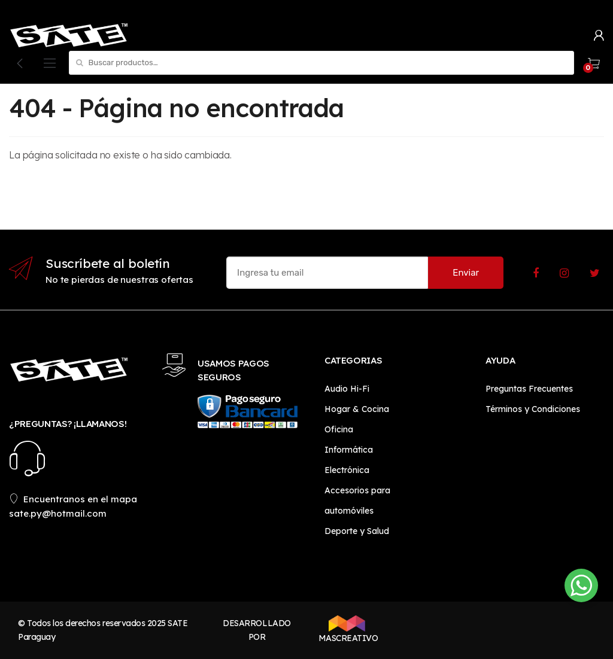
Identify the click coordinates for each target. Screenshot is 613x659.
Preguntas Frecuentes (529, 388)
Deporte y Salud (356, 531)
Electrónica (346, 470)
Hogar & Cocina (356, 409)
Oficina (338, 429)
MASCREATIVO (347, 629)
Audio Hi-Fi (346, 388)
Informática (348, 449)
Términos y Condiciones (532, 409)
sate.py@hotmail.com (58, 513)
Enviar (466, 272)
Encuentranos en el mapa (73, 499)
